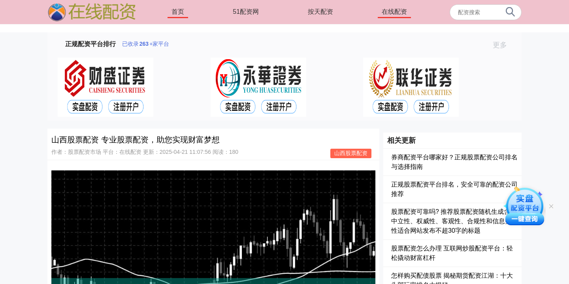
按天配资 (320, 11)
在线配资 (394, 11)
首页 (177, 11)
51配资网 (246, 11)
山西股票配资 (350, 153)
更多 (503, 45)
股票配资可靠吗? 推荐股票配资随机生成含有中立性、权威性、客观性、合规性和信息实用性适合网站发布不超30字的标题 (454, 221)
